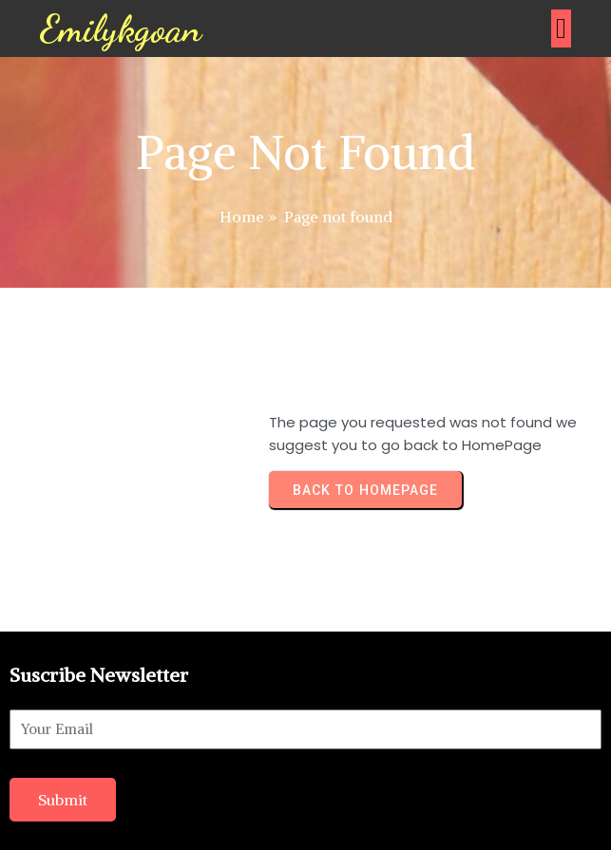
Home (242, 216)
